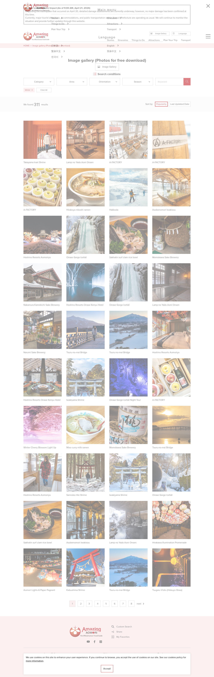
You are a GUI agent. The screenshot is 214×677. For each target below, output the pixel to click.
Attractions (154, 40)
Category (43, 81)
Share (117, 632)
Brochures (163, 653)
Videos (107, 653)
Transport (186, 40)
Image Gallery (51, 653)
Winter (29, 90)
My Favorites (120, 637)
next (141, 603)
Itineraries (123, 40)
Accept (107, 668)
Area (77, 81)
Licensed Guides (88, 666)
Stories (110, 40)
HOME (26, 45)
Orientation (108, 81)
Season (142, 81)
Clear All (43, 90)
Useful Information (125, 666)
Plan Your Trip (170, 40)
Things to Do (138, 40)
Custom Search (122, 627)
